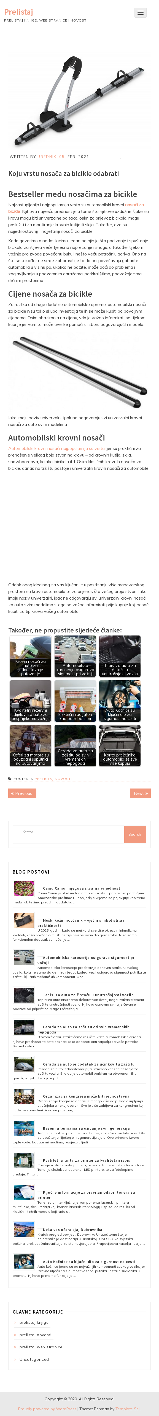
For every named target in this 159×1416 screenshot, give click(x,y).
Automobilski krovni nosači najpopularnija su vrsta (56, 448)
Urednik (46, 156)
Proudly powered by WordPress (47, 1408)
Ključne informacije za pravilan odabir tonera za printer (86, 1195)
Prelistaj (18, 11)
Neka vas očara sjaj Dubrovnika (73, 1229)
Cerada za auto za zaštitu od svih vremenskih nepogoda (83, 1029)
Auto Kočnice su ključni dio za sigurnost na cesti (89, 1261)
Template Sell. (128, 1408)
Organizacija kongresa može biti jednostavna (86, 1096)
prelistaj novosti (53, 779)
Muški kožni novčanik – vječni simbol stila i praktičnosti (81, 923)
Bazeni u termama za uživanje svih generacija (86, 1128)
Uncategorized (34, 1359)
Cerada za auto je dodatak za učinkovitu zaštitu (89, 1064)
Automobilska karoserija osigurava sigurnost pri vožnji (86, 960)
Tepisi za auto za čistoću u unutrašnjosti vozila (88, 994)
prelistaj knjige (34, 1322)
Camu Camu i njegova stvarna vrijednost (81, 888)
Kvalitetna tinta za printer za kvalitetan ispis (86, 1160)
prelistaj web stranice (41, 1346)
